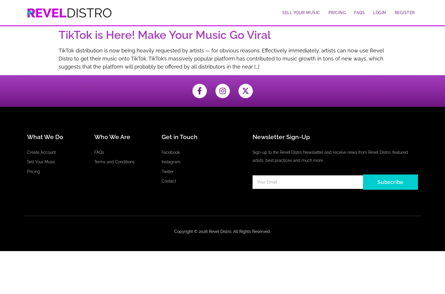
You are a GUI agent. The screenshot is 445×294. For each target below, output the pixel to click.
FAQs (359, 12)
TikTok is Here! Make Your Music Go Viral (165, 35)
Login (379, 12)
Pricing (337, 12)
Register (405, 12)
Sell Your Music (301, 12)
